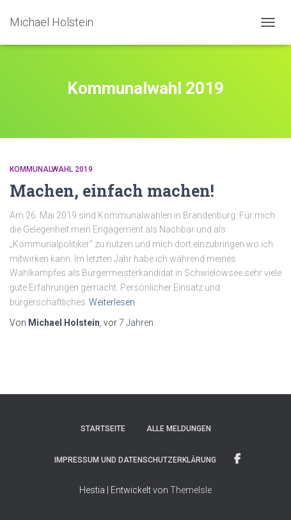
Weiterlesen (112, 302)
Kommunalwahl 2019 (51, 169)
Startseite (103, 428)
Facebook (237, 459)
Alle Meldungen (178, 428)
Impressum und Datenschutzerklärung (135, 459)
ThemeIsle (191, 490)
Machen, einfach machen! (112, 190)
